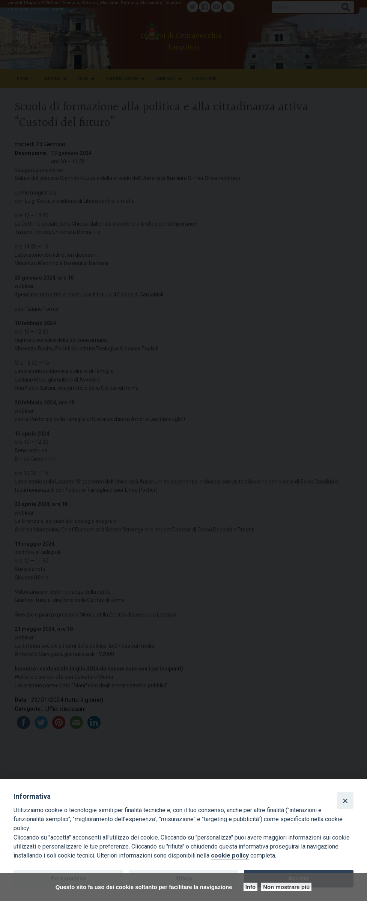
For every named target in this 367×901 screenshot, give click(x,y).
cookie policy (230, 855)
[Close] (345, 800)
